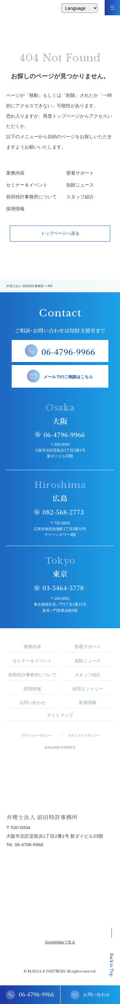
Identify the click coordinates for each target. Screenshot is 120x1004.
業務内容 (15, 173)
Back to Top (111, 952)
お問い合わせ (32, 702)
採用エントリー (87, 688)
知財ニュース (80, 185)
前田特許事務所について (30, 196)
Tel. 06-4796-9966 (24, 844)
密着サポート (80, 173)
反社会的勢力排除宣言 (60, 747)
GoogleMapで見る (60, 942)
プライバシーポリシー (36, 735)
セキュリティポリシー (83, 735)
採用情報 (15, 208)
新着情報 (87, 702)
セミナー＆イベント (27, 185)
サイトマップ (60, 715)
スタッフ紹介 (80, 196)
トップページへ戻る (60, 233)
